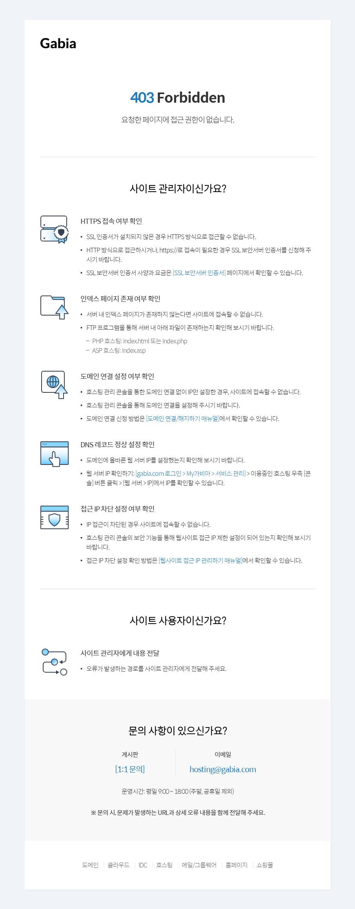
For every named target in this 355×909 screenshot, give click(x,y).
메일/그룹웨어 (199, 865)
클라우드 (118, 865)
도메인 (90, 865)
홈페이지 (237, 865)
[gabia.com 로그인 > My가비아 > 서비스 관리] (190, 473)
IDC (142, 865)
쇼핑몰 (265, 865)
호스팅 (164, 865)
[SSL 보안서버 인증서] (199, 273)
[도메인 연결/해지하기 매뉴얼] (182, 418)
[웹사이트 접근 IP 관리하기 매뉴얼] (200, 560)
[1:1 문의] (130, 769)
